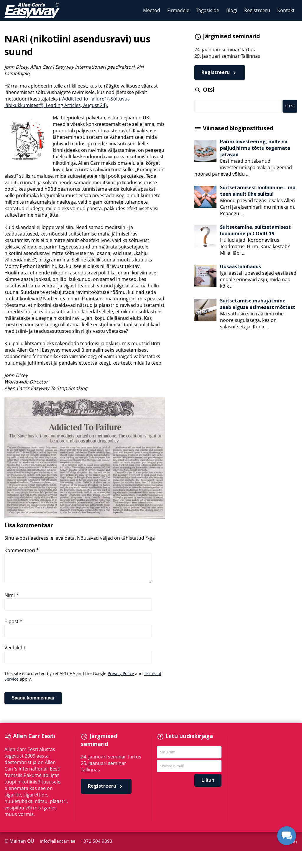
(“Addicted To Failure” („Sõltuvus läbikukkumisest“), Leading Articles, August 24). (67, 102)
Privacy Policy (121, 673)
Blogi (231, 10)
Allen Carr (32, 10)
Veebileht (14, 647)
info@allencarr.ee (58, 841)
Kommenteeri (21, 550)
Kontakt (286, 10)
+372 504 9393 (97, 841)
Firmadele (178, 10)
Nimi (11, 595)
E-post (13, 621)
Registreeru (257, 10)
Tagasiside (207, 10)
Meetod (151, 10)
